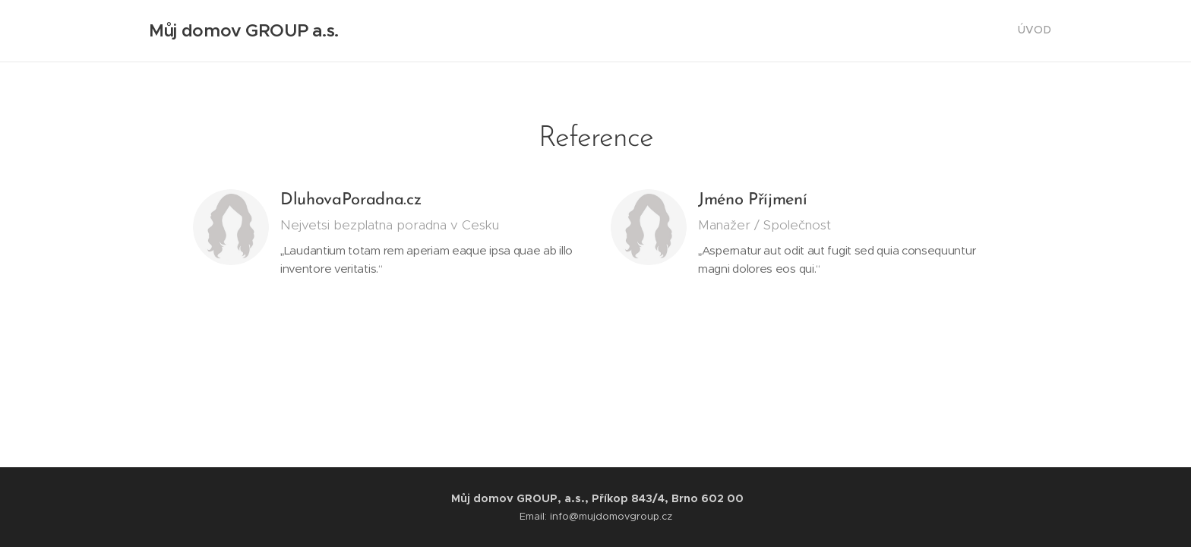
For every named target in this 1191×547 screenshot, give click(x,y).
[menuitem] (1049, 31)
